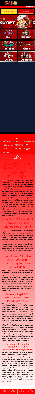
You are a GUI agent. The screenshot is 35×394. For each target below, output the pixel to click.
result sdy (19, 305)
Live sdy (4, 180)
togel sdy (15, 270)
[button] (3, 21)
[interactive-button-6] (26, 56)
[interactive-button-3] (8, 45)
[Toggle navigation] (2, 3)
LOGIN (25, 11)
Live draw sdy (6, 230)
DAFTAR (9, 11)
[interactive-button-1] (8, 34)
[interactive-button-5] (8, 56)
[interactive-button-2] (26, 34)
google (4, 381)
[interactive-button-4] (26, 45)
